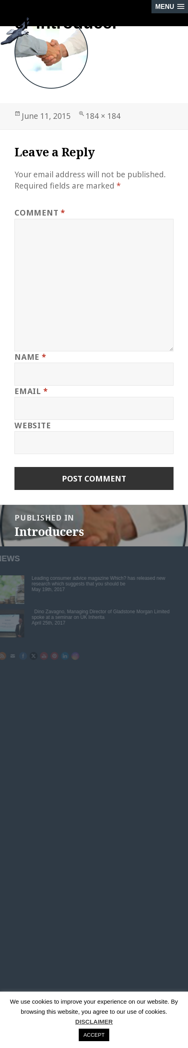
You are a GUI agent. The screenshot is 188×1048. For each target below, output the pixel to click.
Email (30, 391)
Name (30, 356)
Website (32, 425)
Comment (39, 212)
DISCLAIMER (93, 1021)
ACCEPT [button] (94, 1035)
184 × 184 (103, 115)
